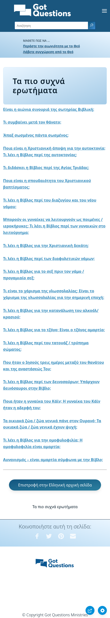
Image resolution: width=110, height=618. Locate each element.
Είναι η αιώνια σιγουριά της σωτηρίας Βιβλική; (48, 109)
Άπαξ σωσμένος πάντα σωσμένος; (36, 135)
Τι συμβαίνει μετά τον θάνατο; (32, 122)
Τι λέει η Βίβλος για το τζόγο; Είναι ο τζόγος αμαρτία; (54, 329)
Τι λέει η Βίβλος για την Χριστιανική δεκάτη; (46, 245)
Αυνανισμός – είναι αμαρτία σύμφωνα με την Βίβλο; (53, 459)
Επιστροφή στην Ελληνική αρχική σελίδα (55, 485)
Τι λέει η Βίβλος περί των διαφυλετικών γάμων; (49, 258)
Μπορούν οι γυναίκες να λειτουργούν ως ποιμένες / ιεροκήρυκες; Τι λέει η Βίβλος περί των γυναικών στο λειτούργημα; (54, 226)
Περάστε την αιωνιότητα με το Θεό (51, 46)
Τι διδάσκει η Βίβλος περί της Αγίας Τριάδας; (46, 167)
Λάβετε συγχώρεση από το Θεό (48, 51)
